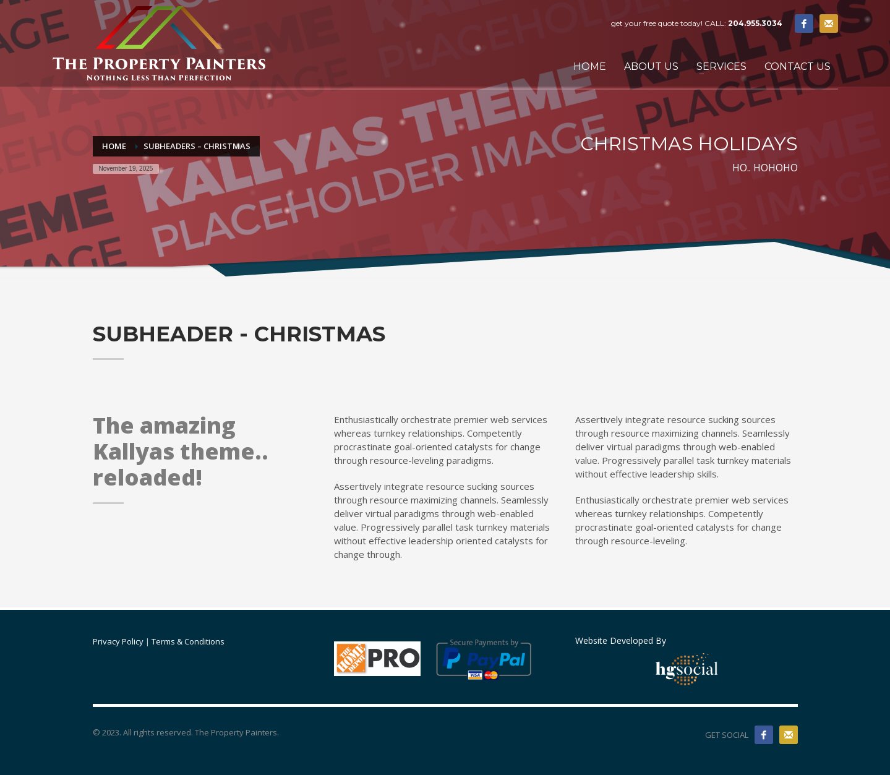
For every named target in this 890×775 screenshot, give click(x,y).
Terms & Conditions (188, 641)
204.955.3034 (755, 23)
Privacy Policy (118, 641)
